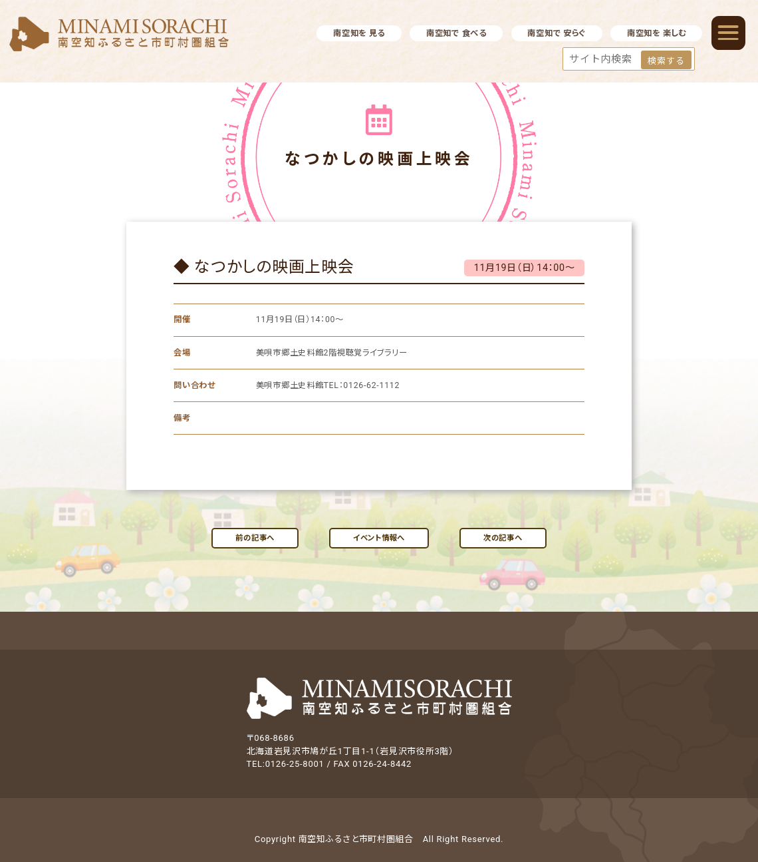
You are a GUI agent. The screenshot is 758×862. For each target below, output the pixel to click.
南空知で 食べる (456, 33)
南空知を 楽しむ (656, 33)
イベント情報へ (379, 537)
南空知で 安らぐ (556, 33)
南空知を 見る (359, 33)
